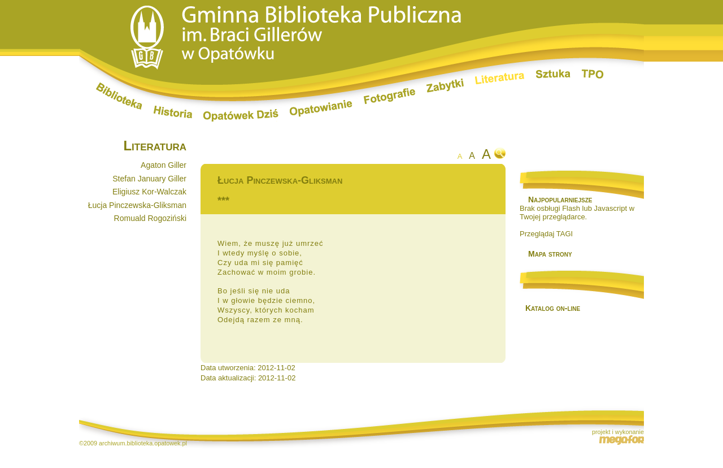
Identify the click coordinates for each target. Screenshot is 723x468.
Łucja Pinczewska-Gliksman (137, 205)
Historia (173, 112)
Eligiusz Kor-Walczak (149, 191)
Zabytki (445, 86)
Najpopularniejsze (560, 199)
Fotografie (389, 96)
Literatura (500, 79)
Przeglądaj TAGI (546, 233)
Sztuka (553, 74)
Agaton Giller (163, 165)
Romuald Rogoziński (150, 218)
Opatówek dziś (240, 115)
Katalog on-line (552, 308)
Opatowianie (321, 108)
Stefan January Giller (149, 178)
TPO (593, 74)
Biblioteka (119, 96)
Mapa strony (550, 253)
